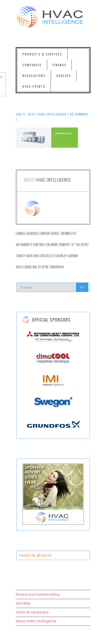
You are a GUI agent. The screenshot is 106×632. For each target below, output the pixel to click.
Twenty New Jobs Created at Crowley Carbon (47, 255)
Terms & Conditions (32, 612)
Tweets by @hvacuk (35, 555)
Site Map (23, 603)
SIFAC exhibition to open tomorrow (40, 266)
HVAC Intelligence (52, 114)
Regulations (34, 75)
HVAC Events (33, 86)
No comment (79, 114)
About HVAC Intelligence (36, 621)
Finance (59, 64)
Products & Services (42, 54)
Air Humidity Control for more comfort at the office (52, 244)
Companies (32, 64)
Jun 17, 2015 (25, 114)
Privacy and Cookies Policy (38, 594)
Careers (63, 75)
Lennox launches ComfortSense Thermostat (46, 233)
